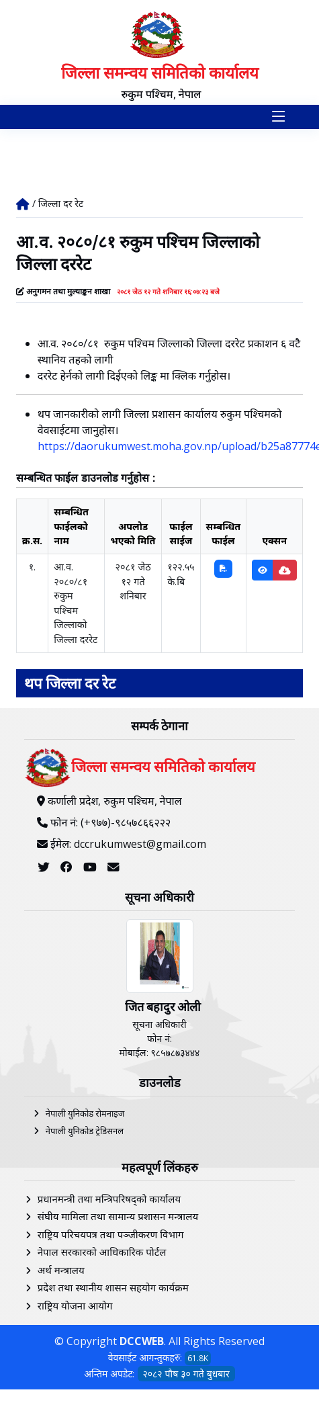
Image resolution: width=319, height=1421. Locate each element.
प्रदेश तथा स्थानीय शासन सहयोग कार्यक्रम (113, 1287)
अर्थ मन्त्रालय (61, 1270)
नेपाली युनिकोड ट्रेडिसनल (85, 1131)
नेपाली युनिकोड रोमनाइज (85, 1113)
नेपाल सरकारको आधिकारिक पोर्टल (102, 1251)
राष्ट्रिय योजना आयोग (75, 1305)
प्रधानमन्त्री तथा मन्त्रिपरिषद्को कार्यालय (109, 1198)
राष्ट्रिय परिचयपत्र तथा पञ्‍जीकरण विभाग (111, 1234)
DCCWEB (142, 1341)
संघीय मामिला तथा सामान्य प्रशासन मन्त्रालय (118, 1216)
